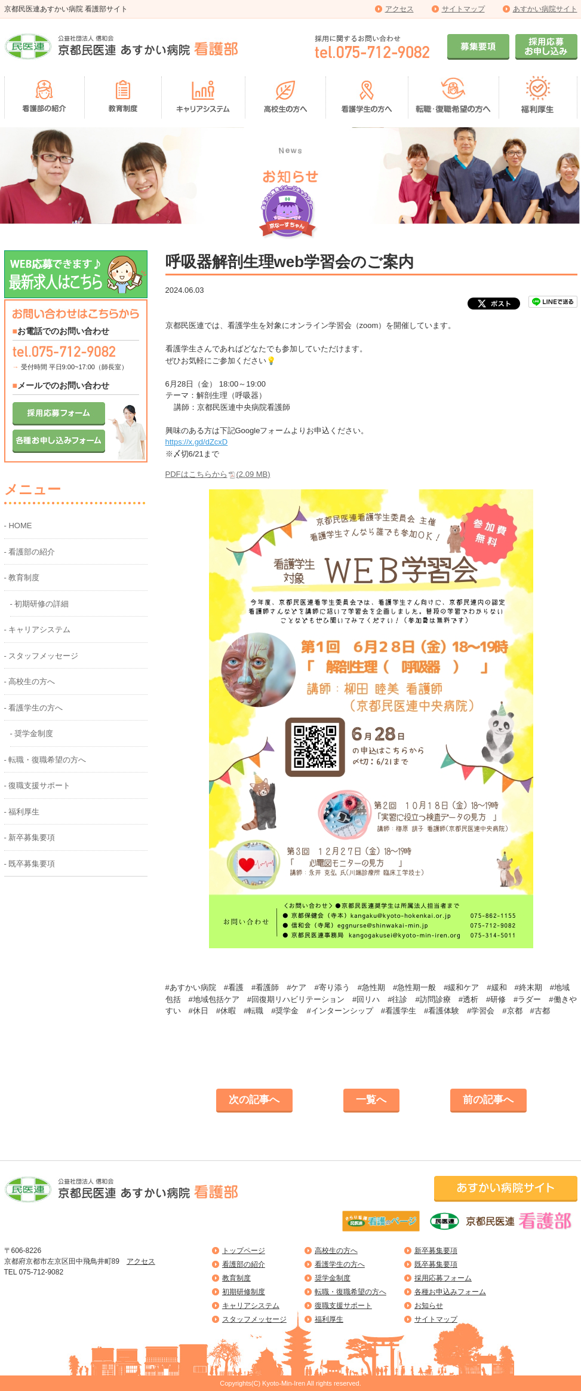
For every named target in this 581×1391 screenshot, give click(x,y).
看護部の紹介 (243, 1264)
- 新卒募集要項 (30, 837)
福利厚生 (329, 1319)
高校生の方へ (336, 1250)
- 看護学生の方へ (33, 707)
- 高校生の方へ (30, 681)
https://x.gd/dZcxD (196, 441)
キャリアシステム (250, 1305)
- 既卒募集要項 (30, 863)
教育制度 (236, 1278)
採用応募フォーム (443, 1278)
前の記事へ (488, 1099)
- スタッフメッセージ (41, 655)
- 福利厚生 (22, 811)
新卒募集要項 (435, 1250)
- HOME (18, 525)
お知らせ (428, 1305)
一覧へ (371, 1099)
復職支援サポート (343, 1305)
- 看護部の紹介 (30, 551)
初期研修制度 (243, 1292)
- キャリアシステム (37, 629)
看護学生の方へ (340, 1264)
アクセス (399, 9)
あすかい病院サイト (545, 9)
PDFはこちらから (217, 474)
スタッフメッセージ (254, 1319)
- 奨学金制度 (32, 733)
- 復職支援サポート (37, 785)
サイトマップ (463, 9)
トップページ (243, 1250)
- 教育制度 (22, 577)
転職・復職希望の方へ (350, 1292)
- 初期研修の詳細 (39, 603)
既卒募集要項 (435, 1264)
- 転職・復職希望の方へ (45, 759)
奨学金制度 (333, 1278)
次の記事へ (254, 1099)
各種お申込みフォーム (450, 1292)
